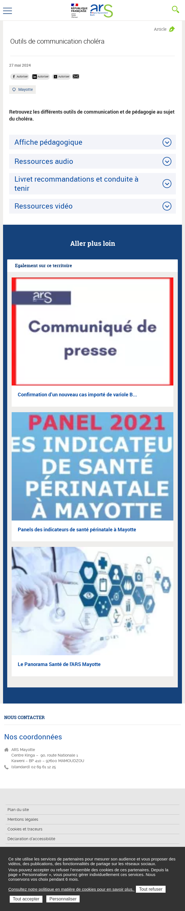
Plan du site (18, 809)
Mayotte (25, 90)
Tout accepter (26, 899)
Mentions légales (22, 819)
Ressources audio (43, 161)
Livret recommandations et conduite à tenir (76, 183)
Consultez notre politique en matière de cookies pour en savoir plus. (71, 889)
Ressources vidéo (43, 206)
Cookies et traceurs (24, 829)
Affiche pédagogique (48, 142)
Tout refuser (150, 889)
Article (160, 29)
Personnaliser (63, 899)
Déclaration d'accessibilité (31, 839)
